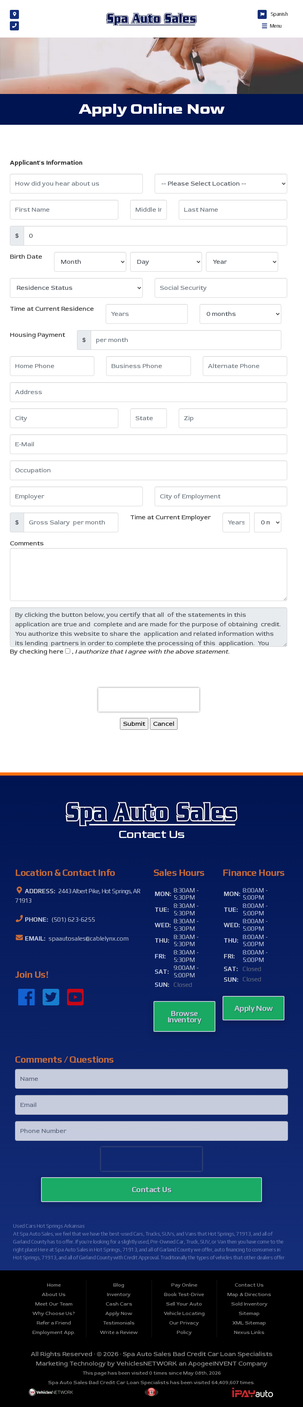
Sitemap (249, 1313)
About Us (53, 1294)
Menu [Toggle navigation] (272, 26)
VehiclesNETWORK (146, 1364)
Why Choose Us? (53, 1313)
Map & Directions (249, 1294)
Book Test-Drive (184, 1294)
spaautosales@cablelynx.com (88, 938)
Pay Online (184, 1285)
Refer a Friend (54, 1323)
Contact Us (151, 1189)
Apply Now (253, 1008)
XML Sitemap (249, 1323)
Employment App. (53, 1332)
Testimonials (119, 1323)
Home (54, 1285)
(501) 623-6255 (72, 919)
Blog (118, 1285)
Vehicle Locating (184, 1313)
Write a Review (119, 1332)
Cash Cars (119, 1304)
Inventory (119, 1294)
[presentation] (148, 700)
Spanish (279, 14)
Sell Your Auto (184, 1304)
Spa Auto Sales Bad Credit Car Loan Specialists (198, 1354)
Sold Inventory (249, 1304)
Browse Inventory (185, 1016)
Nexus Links (249, 1332)
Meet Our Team (54, 1304)
